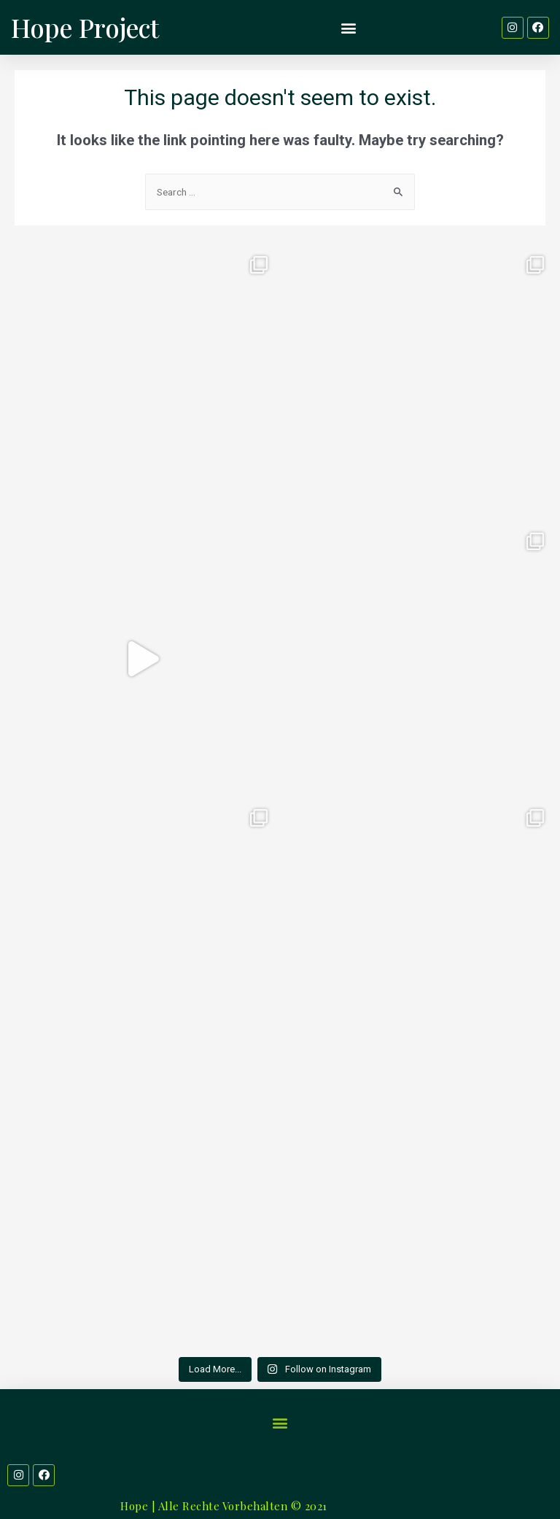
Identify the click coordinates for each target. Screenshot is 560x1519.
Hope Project (85, 27)
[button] (349, 27)
